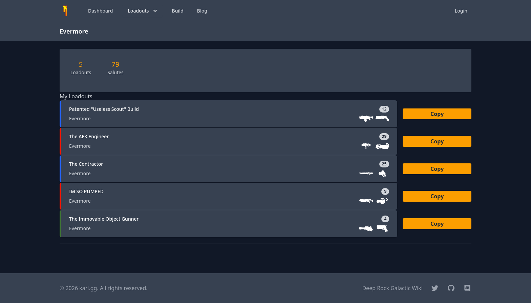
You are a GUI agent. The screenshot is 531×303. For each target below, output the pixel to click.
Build (178, 10)
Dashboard (100, 10)
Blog (202, 10)
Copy (437, 114)
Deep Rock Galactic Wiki (392, 288)
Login (461, 10)
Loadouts (143, 10)
